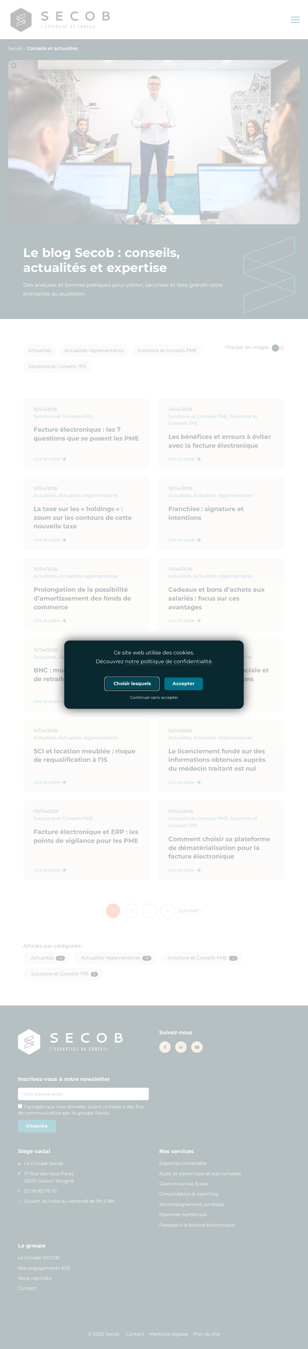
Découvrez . (154, 661)
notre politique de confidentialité (168, 661)
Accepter (183, 683)
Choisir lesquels (132, 683)
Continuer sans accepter (154, 698)
